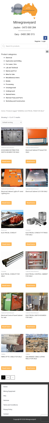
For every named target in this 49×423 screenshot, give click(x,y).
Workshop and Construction (15, 101)
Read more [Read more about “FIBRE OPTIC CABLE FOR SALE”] (6, 368)
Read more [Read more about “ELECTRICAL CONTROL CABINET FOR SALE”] (31, 285)
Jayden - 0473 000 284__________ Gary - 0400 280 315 (24, 31)
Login (44, 41)
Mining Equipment (9, 391)
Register (37, 41)
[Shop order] (11, 122)
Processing (10, 84)
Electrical (9, 57)
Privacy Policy (7, 409)
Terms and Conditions (10, 405)
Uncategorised (11, 87)
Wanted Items (10, 94)
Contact (6, 414)
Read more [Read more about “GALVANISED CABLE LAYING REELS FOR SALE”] (31, 368)
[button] (47, 51)
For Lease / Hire (11, 64)
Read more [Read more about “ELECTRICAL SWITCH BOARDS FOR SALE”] (31, 327)
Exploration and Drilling (13, 61)
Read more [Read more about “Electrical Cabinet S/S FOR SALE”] (31, 203)
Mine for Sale (10, 74)
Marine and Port (11, 71)
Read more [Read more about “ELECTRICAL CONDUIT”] (6, 244)
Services (6, 400)
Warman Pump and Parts (14, 98)
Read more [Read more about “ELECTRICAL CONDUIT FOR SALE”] (6, 285)
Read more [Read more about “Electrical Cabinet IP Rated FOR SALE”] (31, 161)
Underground (10, 91)
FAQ (4, 396)
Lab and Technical (12, 67)
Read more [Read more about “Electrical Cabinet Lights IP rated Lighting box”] (6, 203)
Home (3, 111)
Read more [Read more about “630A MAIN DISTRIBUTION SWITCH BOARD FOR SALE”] (6, 161)
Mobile (8, 81)
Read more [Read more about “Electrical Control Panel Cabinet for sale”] (6, 327)
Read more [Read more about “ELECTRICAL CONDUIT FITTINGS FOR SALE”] (31, 244)
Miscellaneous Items (12, 77)
